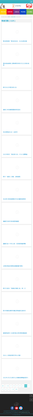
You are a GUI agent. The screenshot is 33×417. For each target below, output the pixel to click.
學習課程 (23, 12)
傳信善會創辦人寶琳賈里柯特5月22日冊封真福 (16, 64)
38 (13, 385)
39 (16, 385)
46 (8, 389)
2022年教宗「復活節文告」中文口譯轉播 (15, 154)
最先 (3, 385)
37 (10, 385)
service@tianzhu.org (24, 412)
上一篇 (7, 385)
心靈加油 (16, 12)
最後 (16, 389)
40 (19, 385)
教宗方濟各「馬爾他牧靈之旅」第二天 (14, 288)
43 (28, 385)
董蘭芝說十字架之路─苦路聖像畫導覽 (14, 244)
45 (5, 389)
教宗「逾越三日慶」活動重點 (11, 177)
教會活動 (3, 12)
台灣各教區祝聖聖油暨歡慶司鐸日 (13, 266)
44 (2, 389)
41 (22, 385)
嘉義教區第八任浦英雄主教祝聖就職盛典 (15, 333)
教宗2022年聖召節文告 (10, 87)
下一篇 (12, 389)
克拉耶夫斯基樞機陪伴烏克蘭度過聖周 (14, 199)
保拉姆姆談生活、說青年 (10, 132)
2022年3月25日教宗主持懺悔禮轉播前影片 (15, 378)
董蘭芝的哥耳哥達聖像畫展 (11, 221)
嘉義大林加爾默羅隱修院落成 (11, 110)
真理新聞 (10, 12)
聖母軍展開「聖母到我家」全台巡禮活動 (15, 41)
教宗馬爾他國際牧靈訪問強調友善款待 (14, 311)
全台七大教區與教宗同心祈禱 (11, 355)
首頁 (9, 17)
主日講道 (29, 12)
